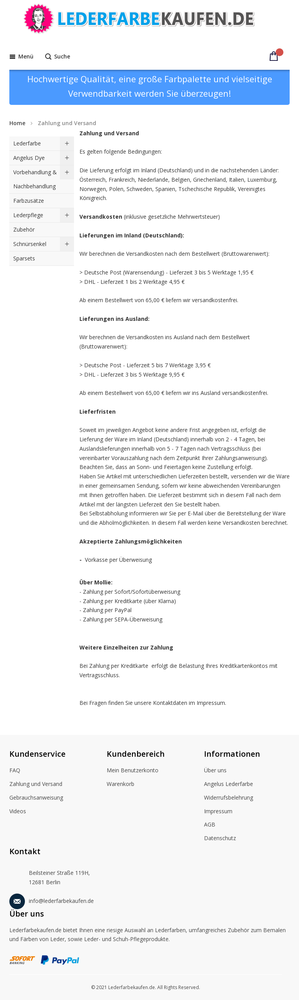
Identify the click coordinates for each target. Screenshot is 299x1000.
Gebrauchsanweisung (36, 798)
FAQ (14, 770)
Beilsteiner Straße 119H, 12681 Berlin (49, 875)
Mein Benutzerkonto (132, 770)
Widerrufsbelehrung (228, 798)
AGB (209, 825)
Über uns (215, 770)
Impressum (218, 811)
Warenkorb (120, 784)
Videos (17, 811)
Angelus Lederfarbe (228, 784)
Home (17, 123)
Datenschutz (220, 838)
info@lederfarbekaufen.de (51, 900)
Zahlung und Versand (35, 784)
